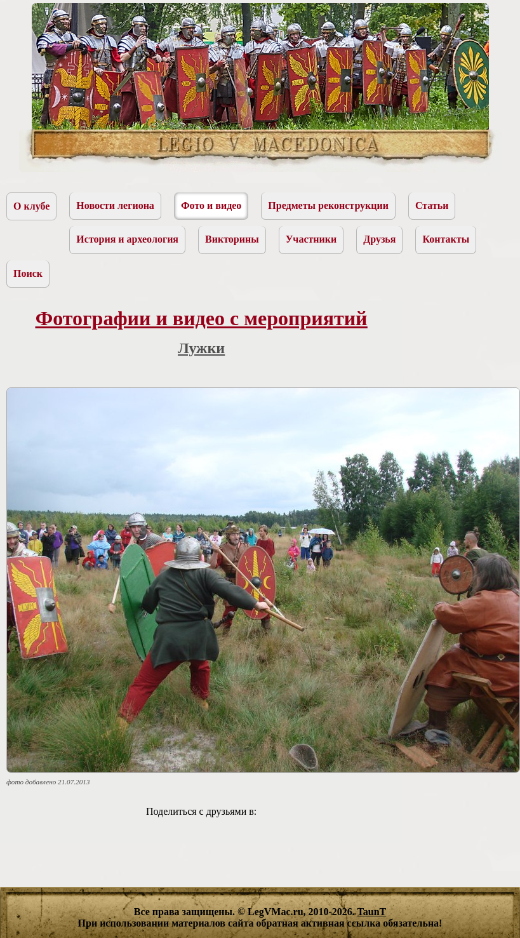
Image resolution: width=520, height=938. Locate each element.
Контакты (445, 239)
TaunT (372, 911)
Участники (311, 239)
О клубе (31, 206)
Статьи (432, 205)
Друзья (379, 239)
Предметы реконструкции (328, 205)
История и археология (127, 239)
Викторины (232, 239)
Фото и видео (211, 205)
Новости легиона (115, 205)
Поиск (28, 273)
